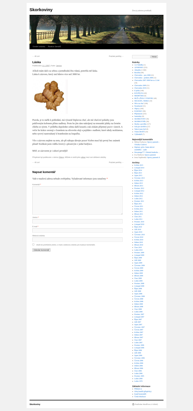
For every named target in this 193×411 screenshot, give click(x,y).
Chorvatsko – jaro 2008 (142, 75)
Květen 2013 (138, 181)
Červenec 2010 (139, 235)
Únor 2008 (138, 309)
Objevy (61, 157)
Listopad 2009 (139, 255)
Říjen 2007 (138, 319)
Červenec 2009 (139, 265)
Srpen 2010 (138, 232)
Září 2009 (137, 260)
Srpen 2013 (138, 175)
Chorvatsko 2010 (140, 88)
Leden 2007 (138, 343)
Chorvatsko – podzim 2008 (143, 78)
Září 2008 (137, 291)
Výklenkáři (138, 134)
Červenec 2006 (139, 358)
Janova (59, 66)
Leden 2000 (138, 379)
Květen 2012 (138, 193)
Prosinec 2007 (139, 314)
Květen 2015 (138, 165)
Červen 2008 (138, 299)
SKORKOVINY (140, 119)
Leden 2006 (138, 373)
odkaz (83, 157)
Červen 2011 (138, 206)
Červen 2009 (138, 268)
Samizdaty (138, 116)
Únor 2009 (138, 278)
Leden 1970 (138, 381)
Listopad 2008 (139, 286)
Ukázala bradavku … (153, 152)
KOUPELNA (139, 93)
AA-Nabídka (138, 65)
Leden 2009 (138, 281)
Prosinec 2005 (139, 376)
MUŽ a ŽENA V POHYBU (143, 98)
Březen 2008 (138, 307)
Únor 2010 (138, 247)
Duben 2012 (138, 196)
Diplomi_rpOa (139, 147)
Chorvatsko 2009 (140, 85)
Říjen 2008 (138, 289)
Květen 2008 (138, 301)
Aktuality (137, 70)
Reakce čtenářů (54, 46)
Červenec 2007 (139, 327)
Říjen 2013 (138, 173)
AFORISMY (138, 67)
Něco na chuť (139, 103)
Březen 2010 (138, 245)
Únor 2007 (138, 340)
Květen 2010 (138, 240)
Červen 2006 (138, 361)
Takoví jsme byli (140, 129)
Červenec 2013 (139, 178)
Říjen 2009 (138, 258)
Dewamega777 (139, 152)
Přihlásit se (138, 389)
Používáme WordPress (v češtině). (146, 404)
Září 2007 (137, 322)
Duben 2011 (138, 211)
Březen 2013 (138, 186)
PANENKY (138, 111)
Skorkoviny (41, 9)
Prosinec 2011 (139, 201)
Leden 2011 (138, 219)
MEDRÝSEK (139, 96)
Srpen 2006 (138, 355)
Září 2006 (137, 353)
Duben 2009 (138, 273)
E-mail (35, 227)
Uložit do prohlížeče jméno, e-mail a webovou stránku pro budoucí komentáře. (65, 245)
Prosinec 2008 (139, 283)
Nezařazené (138, 106)
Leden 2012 (138, 199)
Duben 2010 (138, 242)
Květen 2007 (138, 332)
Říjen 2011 (138, 204)
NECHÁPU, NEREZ (141, 101)
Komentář (36, 185)
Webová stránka (38, 236)
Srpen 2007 (138, 325)
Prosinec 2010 (139, 222)
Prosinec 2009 (139, 253)
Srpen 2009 (138, 263)
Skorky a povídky (140, 124)
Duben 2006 (138, 366)
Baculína (137, 73)
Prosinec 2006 (139, 345)
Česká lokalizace (140, 397)
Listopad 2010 (139, 224)
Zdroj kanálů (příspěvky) (143, 391)
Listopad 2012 (139, 191)
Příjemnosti (138, 114)
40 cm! (36, 56)
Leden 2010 (138, 250)
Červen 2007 (138, 330)
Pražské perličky (116, 56)
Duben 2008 (138, 304)
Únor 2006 (138, 371)
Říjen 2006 (138, 350)
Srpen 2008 (138, 294)
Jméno (35, 217)
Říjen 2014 (138, 170)
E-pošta (137, 91)
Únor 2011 (138, 217)
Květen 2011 (138, 209)
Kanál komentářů (140, 394)
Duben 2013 (138, 183)
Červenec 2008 (139, 296)
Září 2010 (137, 229)
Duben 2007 (138, 335)
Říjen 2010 (138, 227)
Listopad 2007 (139, 317)
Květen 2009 (138, 271)
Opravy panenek (150, 155)
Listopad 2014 (139, 168)
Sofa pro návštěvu (140, 127)
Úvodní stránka (39, 46)
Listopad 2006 (139, 348)
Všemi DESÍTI (139, 132)
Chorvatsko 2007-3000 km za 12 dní (147, 80)
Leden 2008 (138, 312)
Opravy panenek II (153, 157)
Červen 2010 (138, 237)
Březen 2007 (138, 337)
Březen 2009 (138, 276)
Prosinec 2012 (139, 188)
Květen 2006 (138, 363)
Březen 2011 (138, 214)
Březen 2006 (138, 368)
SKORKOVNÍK (140, 121)
